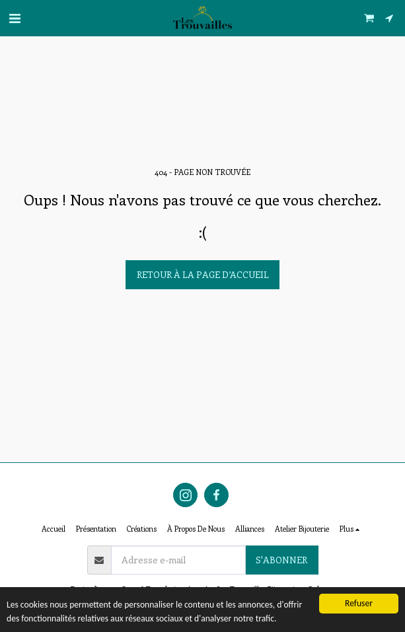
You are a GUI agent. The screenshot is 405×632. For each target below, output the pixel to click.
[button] (14, 17)
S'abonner (281, 559)
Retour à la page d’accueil (203, 274)
